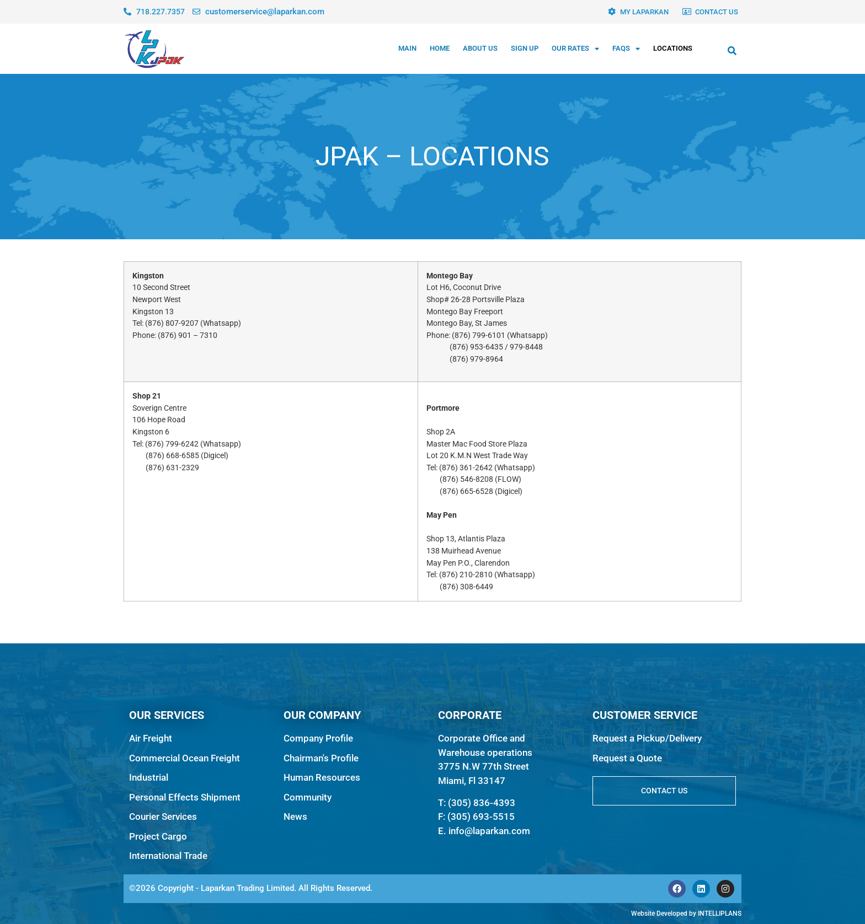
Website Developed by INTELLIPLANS (686, 913)
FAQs (626, 49)
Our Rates (575, 49)
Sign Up (524, 48)
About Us (480, 48)
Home (440, 48)
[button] (732, 50)
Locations (672, 48)
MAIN (407, 48)
